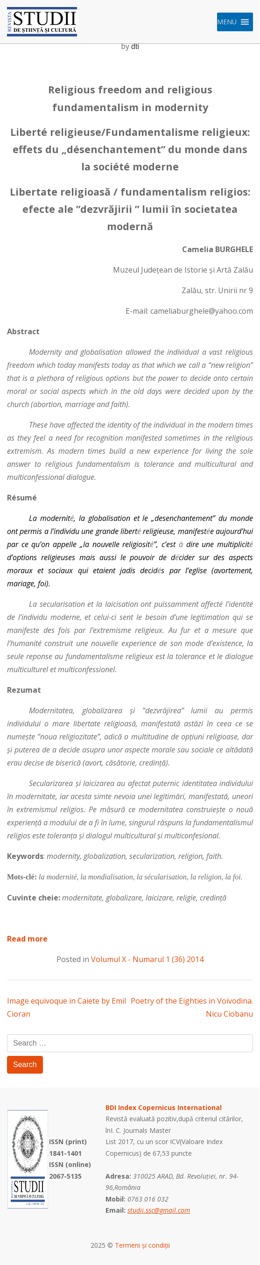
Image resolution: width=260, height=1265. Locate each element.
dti (135, 46)
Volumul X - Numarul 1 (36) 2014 (147, 959)
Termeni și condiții (142, 1245)
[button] (227, 22)
